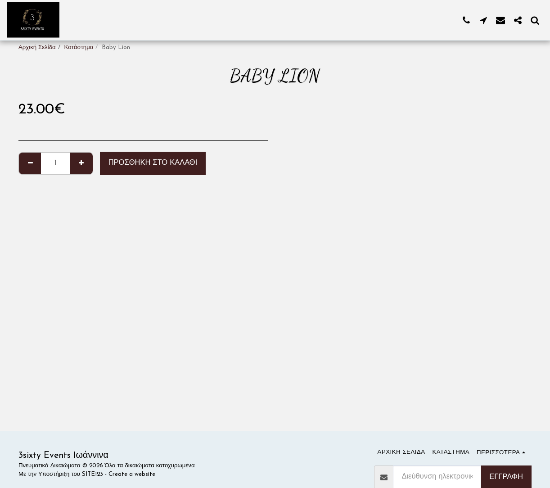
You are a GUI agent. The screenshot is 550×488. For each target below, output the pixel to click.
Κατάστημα (79, 47)
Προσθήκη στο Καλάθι (153, 163)
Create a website (131, 474)
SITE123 (92, 474)
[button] (466, 20)
